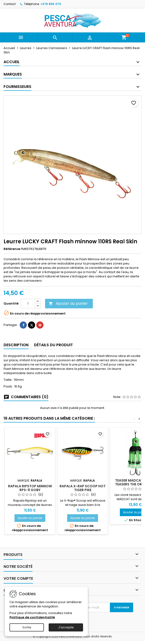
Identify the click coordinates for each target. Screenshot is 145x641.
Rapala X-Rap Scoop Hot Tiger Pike (83, 488)
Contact (10, 4)
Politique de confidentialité (32, 617)
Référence (12, 249)
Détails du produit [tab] (53, 345)
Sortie (26, 627)
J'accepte (66, 627)
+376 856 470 (50, 4)
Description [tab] (16, 345)
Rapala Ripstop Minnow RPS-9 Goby (30, 488)
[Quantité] (28, 303)
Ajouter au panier (68, 303)
